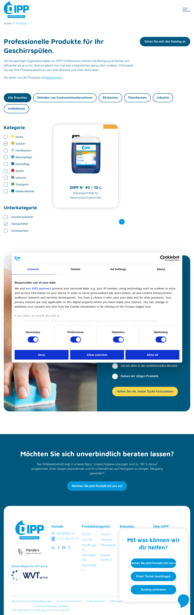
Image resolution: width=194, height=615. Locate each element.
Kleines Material (22, 191)
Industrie (163, 97)
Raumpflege (20, 164)
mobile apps (39, 610)
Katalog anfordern (153, 589)
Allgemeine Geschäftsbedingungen (31, 601)
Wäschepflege (21, 157)
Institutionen (16, 108)
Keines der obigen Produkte (139, 376)
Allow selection (97, 354)
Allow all (152, 354)
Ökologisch (20, 184)
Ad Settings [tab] (118, 269)
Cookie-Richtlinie (95, 601)
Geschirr (18, 143)
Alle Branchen (17, 97)
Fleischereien (137, 97)
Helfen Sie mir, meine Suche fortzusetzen (145, 391)
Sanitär (17, 170)
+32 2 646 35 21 (67, 539)
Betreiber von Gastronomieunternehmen (64, 97)
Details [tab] (76, 269)
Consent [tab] (33, 269)
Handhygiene (21, 150)
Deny (41, 354)
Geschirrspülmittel (22, 217)
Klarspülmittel (19, 223)
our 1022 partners (38, 288)
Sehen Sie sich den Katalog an (165, 41)
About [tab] (161, 269)
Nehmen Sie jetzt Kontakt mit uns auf (97, 486)
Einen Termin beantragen (153, 576)
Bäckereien (110, 97)
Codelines (63, 606)
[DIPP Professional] (17, 9)
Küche (17, 136)
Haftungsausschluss (121, 601)
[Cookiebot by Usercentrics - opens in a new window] (162, 258)
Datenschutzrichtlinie (68, 601)
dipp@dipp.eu (65, 533)
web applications (21, 610)
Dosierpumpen (19, 230)
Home (7, 23)
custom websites (59, 610)
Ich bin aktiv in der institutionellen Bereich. (149, 366)
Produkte (21, 23)
